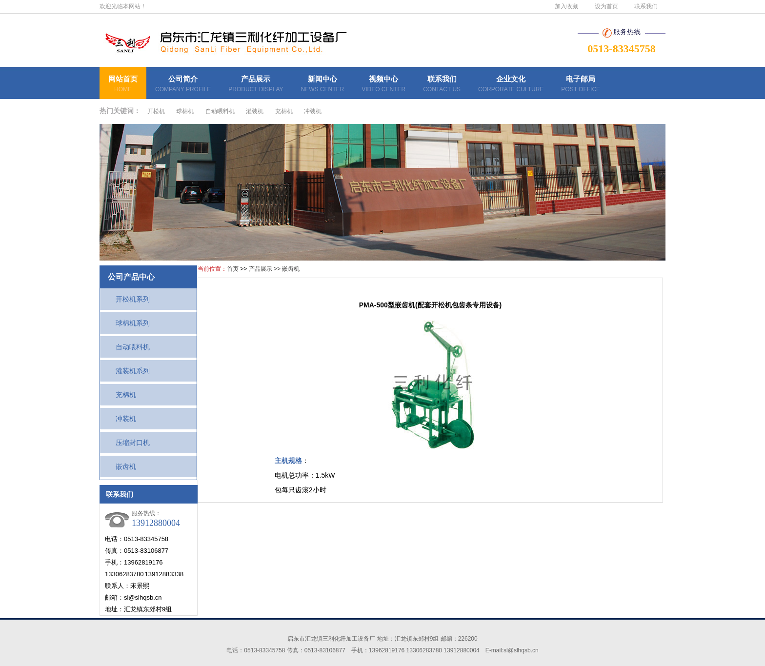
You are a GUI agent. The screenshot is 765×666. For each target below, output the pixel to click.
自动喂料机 (220, 111)
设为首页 (606, 6)
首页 (233, 268)
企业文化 (511, 85)
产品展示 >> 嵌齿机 (274, 268)
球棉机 (185, 111)
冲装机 (313, 111)
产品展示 (255, 85)
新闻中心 (322, 85)
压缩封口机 (126, 442)
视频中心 (383, 85)
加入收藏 (566, 6)
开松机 (156, 111)
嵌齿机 (119, 466)
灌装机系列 (126, 371)
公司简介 (183, 85)
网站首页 (123, 85)
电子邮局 (580, 85)
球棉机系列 (126, 323)
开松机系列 (126, 299)
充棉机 (284, 111)
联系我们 (646, 6)
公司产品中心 (131, 277)
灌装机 (254, 111)
